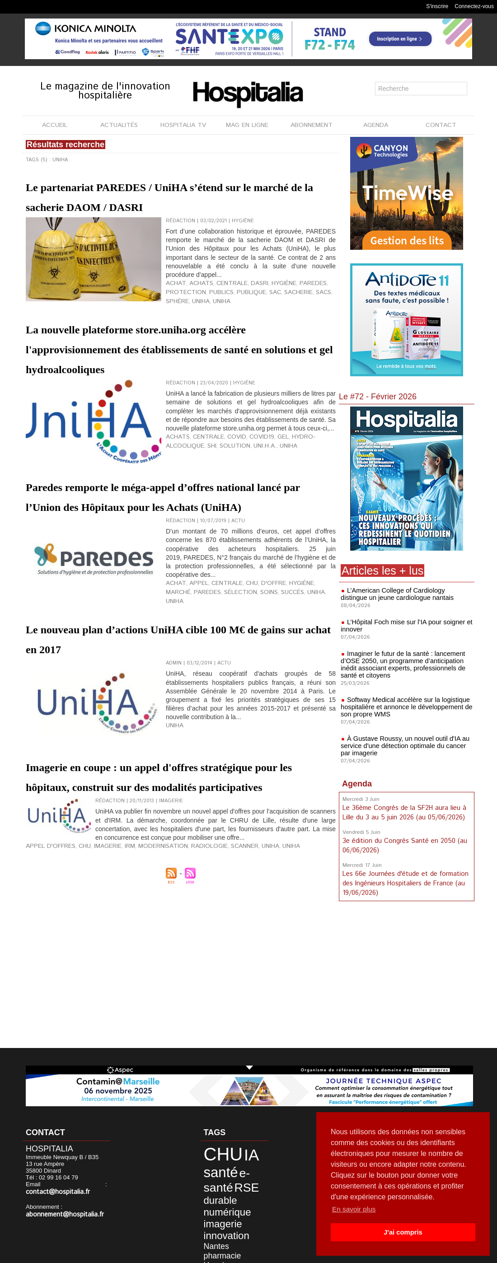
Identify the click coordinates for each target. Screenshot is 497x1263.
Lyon (235, 1233)
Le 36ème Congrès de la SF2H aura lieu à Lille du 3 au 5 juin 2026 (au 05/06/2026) (403, 812)
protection (182, 309)
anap (221, 1233)
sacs (303, 309)
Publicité (268, 1253)
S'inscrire (437, 6)
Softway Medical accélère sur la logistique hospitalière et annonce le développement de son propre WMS (404, 707)
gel (266, 488)
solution (190, 495)
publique (240, 309)
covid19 (247, 488)
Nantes (245, 1205)
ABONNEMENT (312, 125)
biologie (211, 1219)
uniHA (173, 316)
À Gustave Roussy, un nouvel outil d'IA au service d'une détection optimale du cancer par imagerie (406, 746)
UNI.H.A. (215, 495)
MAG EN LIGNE (247, 125)
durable (233, 1177)
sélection (206, 654)
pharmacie (215, 1212)
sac (261, 309)
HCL (207, 1233)
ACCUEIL (54, 125)
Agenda (357, 783)
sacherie (281, 309)
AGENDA (375, 125)
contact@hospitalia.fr (74, 1185)
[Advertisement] (406, 975)
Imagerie (97, 925)
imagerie (215, 1195)
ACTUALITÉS (119, 125)
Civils (230, 1219)
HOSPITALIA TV (183, 125)
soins (231, 654)
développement (234, 1226)
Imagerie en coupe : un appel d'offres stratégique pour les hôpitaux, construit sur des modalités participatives (170, 837)
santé (213, 1165)
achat (173, 302)
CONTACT (441, 125)
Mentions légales (220, 1253)
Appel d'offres (47, 925)
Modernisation (145, 925)
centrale (220, 302)
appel (192, 646)
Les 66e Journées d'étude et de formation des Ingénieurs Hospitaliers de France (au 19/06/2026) (404, 880)
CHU (238, 646)
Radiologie (185, 925)
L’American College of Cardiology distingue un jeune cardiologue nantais (404, 594)
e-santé (243, 1166)
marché (307, 646)
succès (252, 654)
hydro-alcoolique (300, 488)
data (206, 1226)
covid (226, 488)
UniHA (273, 654)
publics (213, 309)
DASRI (243, 302)
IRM (117, 925)
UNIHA (192, 316)
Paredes (291, 302)
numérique (218, 1186)
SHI (170, 495)
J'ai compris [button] (403, 1232)
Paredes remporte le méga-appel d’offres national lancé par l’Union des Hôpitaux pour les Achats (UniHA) (175, 540)
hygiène (265, 302)
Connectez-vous (474, 6)
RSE (210, 1177)
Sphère (324, 309)
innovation (218, 1204)
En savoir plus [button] (355, 1209)
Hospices (242, 1212)
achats (194, 302)
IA (237, 1152)
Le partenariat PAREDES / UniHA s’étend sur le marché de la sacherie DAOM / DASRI (156, 205)
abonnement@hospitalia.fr (60, 1207)
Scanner (216, 925)
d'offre (257, 646)
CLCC (247, 1219)
